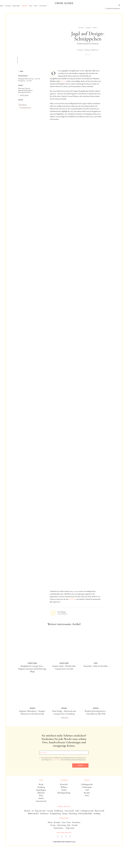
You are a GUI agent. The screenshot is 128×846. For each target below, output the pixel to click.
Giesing (50, 811)
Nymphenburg (55, 813)
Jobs (68, 825)
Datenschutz (58, 828)
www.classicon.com (25, 107)
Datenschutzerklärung (56, 759)
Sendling (96, 813)
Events (53, 825)
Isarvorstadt (69, 811)
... (18, 103)
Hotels (64, 790)
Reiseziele (64, 784)
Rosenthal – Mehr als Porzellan (96, 666)
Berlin (10, 8)
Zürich (44, 8)
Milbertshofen (33, 813)
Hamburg (16, 8)
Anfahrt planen (24, 95)
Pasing (64, 813)
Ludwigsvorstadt (87, 811)
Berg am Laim (40, 811)
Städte (10, 5)
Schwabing (72, 813)
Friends (74, 825)
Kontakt (57, 822)
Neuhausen (44, 813)
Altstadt (27, 811)
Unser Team (66, 822)
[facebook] (57, 836)
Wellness (64, 787)
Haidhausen (58, 811)
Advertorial (87, 54)
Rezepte (87, 793)
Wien (38, 8)
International (51, 8)
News (87, 795)
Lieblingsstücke (87, 784)
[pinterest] (66, 836)
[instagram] (61, 836)
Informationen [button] (64, 818)
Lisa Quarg (80, 50)
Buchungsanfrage (64, 793)
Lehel (77, 811)
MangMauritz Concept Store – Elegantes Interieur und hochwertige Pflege (32, 669)
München (33, 8)
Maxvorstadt (99, 811)
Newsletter (72, 599)
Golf (87, 790)
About (50, 822)
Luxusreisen (21, 5)
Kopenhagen (24, 8)
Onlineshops (87, 787)
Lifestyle (32, 5)
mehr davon (64, 717)
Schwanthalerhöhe (85, 813)
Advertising (61, 825)
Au (32, 811)
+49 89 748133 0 (22, 105)
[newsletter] (70, 836)
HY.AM (73, 841)
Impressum (70, 828)
